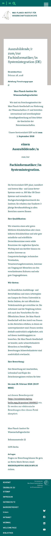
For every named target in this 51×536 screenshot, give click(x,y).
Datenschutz (9, 502)
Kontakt (7, 482)
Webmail (7, 522)
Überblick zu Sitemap (9, 489)
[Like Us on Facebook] (44, 517)
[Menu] (46, 5)
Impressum (8, 496)
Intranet (7, 517)
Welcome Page (9, 527)
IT (8, 85)
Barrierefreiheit (10, 507)
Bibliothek (8, 532)
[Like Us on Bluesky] (44, 511)
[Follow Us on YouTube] (44, 530)
